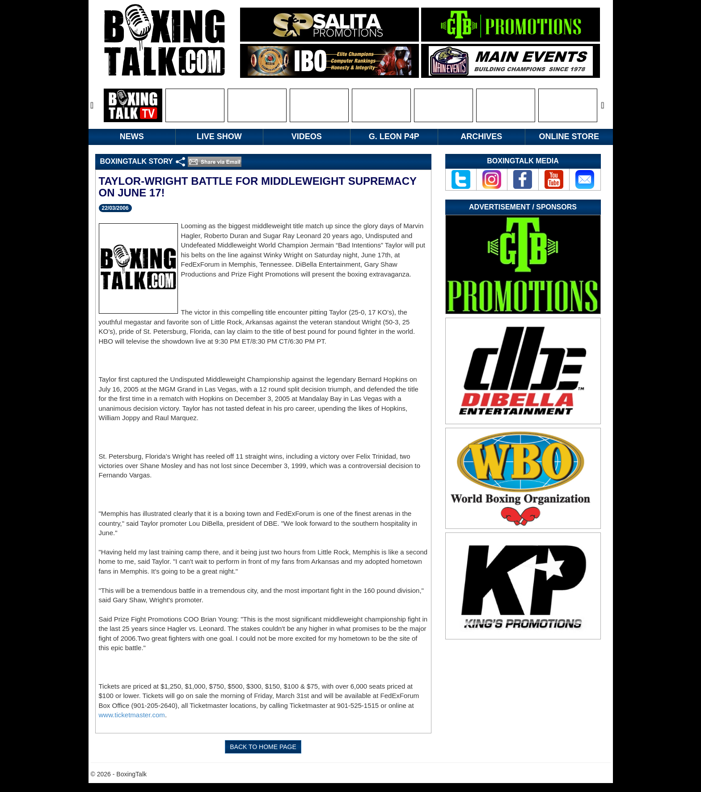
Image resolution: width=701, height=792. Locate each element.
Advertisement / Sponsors (523, 207)
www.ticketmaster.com (132, 715)
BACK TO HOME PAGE (263, 746)
